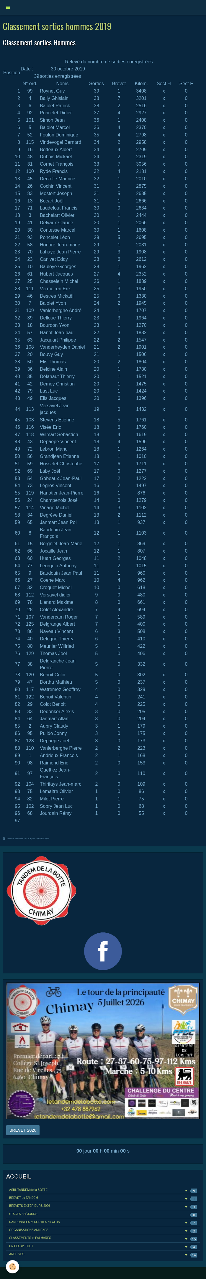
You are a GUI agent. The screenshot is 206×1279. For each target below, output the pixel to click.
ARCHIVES (103, 1254)
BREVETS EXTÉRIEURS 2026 (103, 1206)
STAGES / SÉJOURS (103, 1214)
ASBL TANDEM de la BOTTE (103, 1190)
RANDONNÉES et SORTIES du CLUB (103, 1222)
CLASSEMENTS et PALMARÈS (103, 1238)
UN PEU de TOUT (103, 1247)
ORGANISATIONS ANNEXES (103, 1230)
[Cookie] (12, 1266)
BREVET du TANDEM (103, 1198)
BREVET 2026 (22, 1130)
